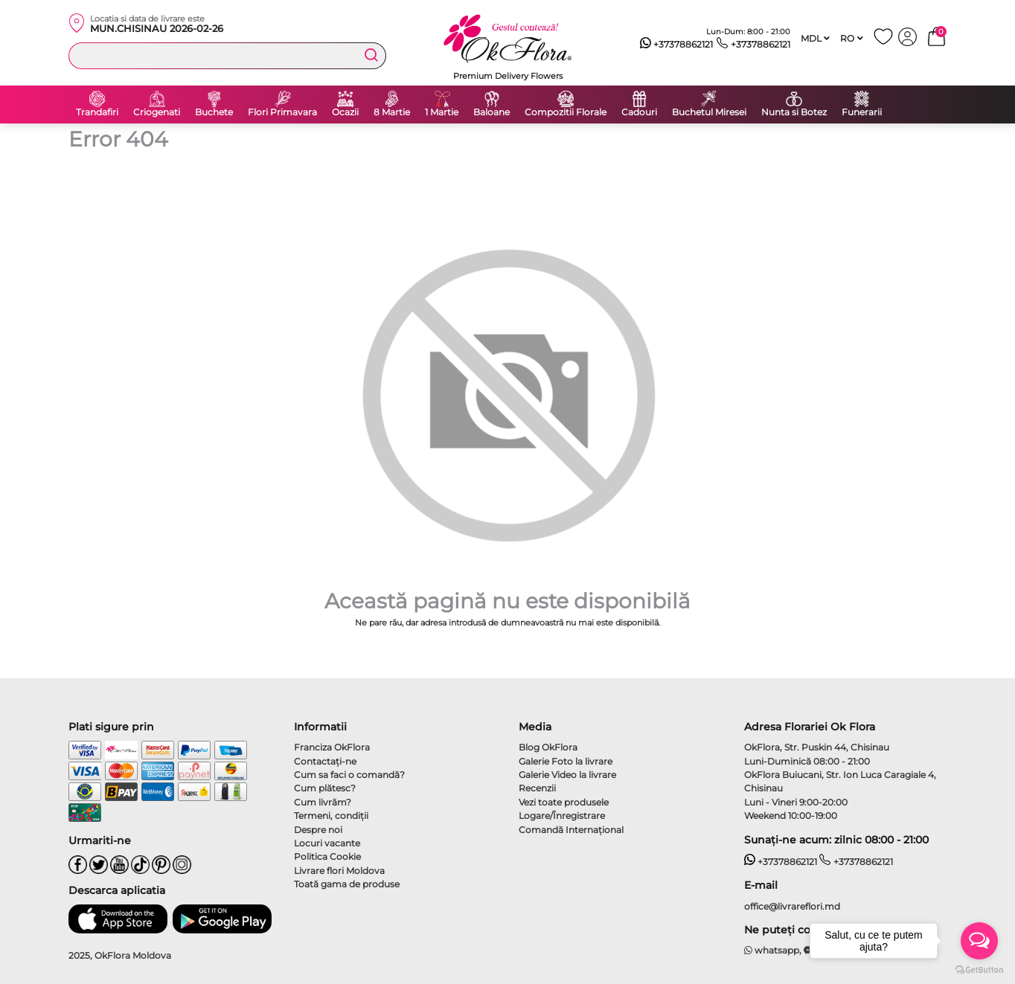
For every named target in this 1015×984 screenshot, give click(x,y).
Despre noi (318, 829)
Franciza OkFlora (332, 747)
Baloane (491, 112)
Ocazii (345, 112)
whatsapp (772, 950)
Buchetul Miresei (709, 112)
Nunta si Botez (794, 112)
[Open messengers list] (979, 940)
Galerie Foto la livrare (565, 761)
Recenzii (537, 788)
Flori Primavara (282, 112)
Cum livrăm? (322, 802)
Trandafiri (97, 112)
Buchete (214, 112)
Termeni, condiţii (331, 815)
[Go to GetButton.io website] (979, 969)
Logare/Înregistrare (562, 815)
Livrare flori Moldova (339, 870)
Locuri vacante (327, 843)
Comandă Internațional (571, 829)
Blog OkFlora (548, 747)
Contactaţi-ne (325, 761)
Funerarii (862, 112)
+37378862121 (677, 44)
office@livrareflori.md (792, 906)
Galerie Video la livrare (567, 774)
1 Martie (441, 112)
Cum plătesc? (325, 788)
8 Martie (392, 112)
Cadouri (639, 112)
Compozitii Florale (565, 112)
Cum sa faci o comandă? (349, 774)
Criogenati (156, 112)
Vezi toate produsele (564, 802)
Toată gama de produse (347, 884)
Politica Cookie (327, 856)
